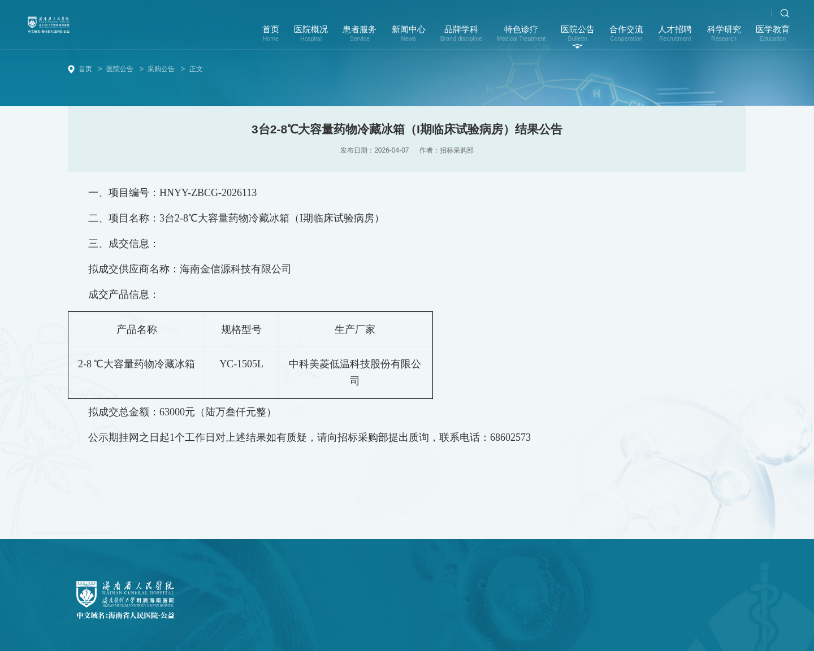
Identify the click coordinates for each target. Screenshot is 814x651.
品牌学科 (461, 37)
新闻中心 (409, 37)
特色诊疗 (521, 37)
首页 (270, 37)
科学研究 (724, 37)
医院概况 (311, 37)
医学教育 (773, 37)
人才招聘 (675, 37)
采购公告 (161, 69)
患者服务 (359, 37)
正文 (196, 69)
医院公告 (578, 37)
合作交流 (626, 37)
